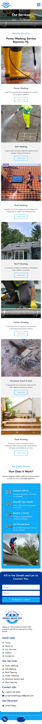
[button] (38, 4)
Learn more (21, 103)
